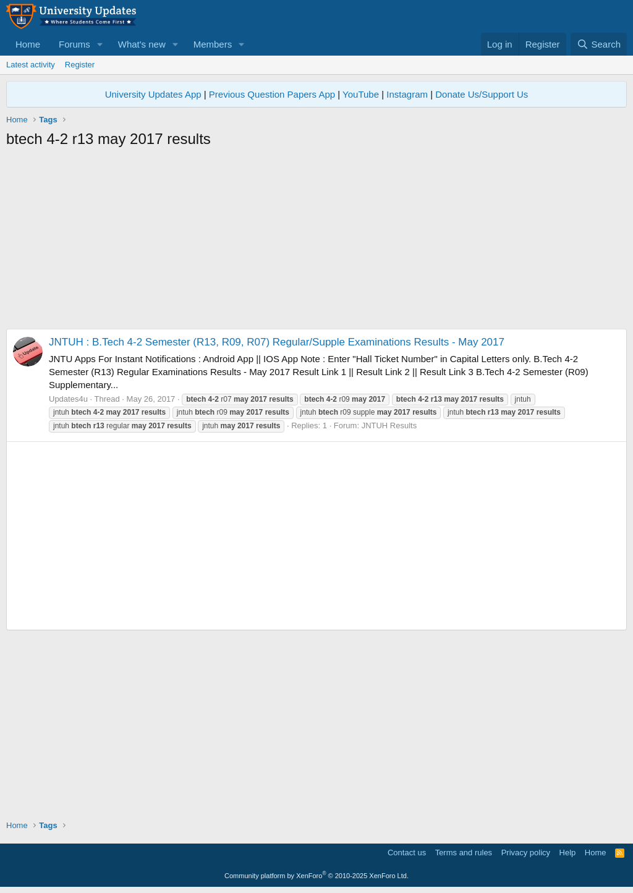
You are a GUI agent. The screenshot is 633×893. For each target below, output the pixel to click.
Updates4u (68, 399)
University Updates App (153, 94)
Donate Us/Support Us (481, 94)
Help (567, 852)
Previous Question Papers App (272, 94)
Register (80, 64)
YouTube (360, 94)
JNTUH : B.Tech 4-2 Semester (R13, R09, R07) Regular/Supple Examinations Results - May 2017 (276, 342)
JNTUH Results (389, 425)
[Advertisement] (316, 242)
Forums (74, 44)
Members (212, 44)
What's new (142, 44)
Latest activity (30, 64)
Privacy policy (525, 852)
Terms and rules (463, 852)
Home (27, 44)
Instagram (407, 94)
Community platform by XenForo (316, 875)
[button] (100, 44)
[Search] (599, 44)
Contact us (407, 852)
